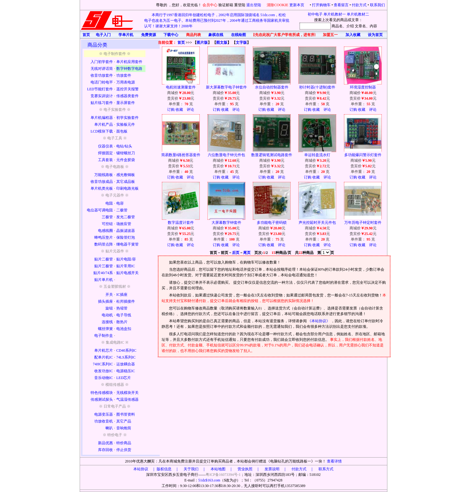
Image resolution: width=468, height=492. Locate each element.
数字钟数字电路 (129, 68)
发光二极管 (125, 217)
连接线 (107, 322)
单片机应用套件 (129, 62)
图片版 (202, 42)
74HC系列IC (103, 364)
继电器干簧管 (127, 244)
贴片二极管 (103, 259)
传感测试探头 (102, 399)
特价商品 (123, 443)
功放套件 (123, 75)
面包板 (121, 131)
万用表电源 (125, 82)
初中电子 (315, 14)
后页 (235, 253)
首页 (181, 42)
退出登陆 (254, 5)
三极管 (107, 217)
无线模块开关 (127, 392)
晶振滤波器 (125, 230)
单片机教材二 (358, 14)
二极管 (121, 210)
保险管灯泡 (125, 237)
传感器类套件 (127, 96)
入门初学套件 (102, 62)
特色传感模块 (102, 392)
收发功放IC (103, 371)
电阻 (109, 203)
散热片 (121, 322)
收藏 (179, 109)
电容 (120, 203)
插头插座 (105, 301)
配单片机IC (103, 357)
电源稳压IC (125, 371)
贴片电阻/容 (126, 259)
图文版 (221, 42)
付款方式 (359, 5)
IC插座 (121, 294)
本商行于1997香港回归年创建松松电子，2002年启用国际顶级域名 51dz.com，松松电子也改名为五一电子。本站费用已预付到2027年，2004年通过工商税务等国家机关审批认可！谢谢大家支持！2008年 (216, 20)
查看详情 (334, 461)
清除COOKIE (277, 5)
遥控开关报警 (127, 89)
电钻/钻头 (124, 146)
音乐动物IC (103, 378)
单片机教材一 (334, 14)
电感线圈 (105, 230)
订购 (171, 109)
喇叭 (109, 428)
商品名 (337, 26)
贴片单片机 (103, 280)
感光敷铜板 (125, 175)
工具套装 (105, 160)
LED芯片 (123, 378)
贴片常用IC (125, 266)
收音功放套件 (102, 75)
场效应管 (123, 224)
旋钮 (109, 308)
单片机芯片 (103, 350)
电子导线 (123, 315)
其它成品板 (125, 181)
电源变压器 (103, 414)
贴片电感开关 (127, 273)
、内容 (371, 26)
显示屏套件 (125, 103)
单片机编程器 (102, 117)
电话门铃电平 (102, 82)
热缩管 (121, 308)
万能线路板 (103, 175)
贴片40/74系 (103, 273)
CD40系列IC (126, 350)
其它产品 (123, 421)
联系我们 (377, 5)
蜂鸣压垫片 (103, 237)
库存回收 (105, 450)
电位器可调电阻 (100, 210)
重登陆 (239, 5)
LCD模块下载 (102, 131)
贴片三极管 (103, 266)
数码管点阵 (103, 244)
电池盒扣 (123, 329)
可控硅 (107, 224)
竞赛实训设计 (102, 96)
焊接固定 (105, 153)
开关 (109, 294)
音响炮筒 (123, 428)
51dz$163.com (209, 480)
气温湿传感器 (127, 399)
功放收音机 (103, 421)
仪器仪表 (105, 146)
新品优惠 (105, 443)
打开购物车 (321, 5)
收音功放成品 (102, 181)
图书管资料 (125, 414)
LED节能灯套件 (100, 89)
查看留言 (341, 5)
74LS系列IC (126, 357)
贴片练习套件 (102, 103)
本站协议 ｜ (144, 469)
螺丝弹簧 (105, 329)
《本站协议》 (319, 321)
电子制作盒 (103, 335)
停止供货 (123, 450)
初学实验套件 (127, 117)
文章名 (360, 26)
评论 (190, 109)
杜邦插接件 (125, 301)
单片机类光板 (102, 188)
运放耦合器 (125, 364)
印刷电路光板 (127, 188)
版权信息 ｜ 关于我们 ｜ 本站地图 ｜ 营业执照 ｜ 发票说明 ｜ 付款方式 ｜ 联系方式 (245, 469)
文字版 (241, 42)
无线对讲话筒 (102, 68)
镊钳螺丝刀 (125, 153)
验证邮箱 (225, 5)
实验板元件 (125, 124)
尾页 (247, 253)
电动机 (107, 315)
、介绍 (348, 26)
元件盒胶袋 (125, 160)
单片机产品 (103, 124)
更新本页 (297, 5)
